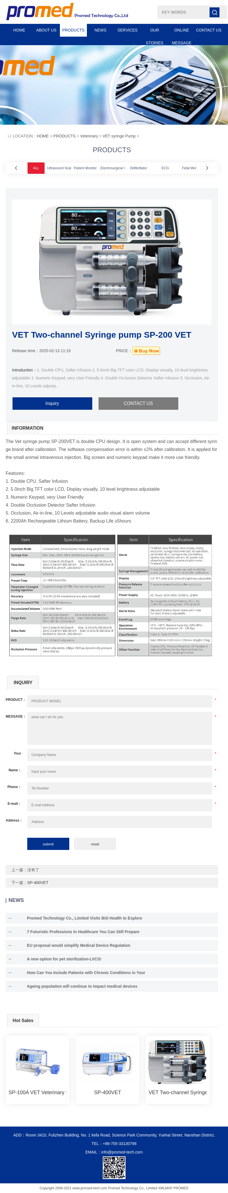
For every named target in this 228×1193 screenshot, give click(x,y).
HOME (19, 30)
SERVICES (128, 30)
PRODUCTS (73, 30)
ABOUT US (46, 30)
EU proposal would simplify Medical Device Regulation (78, 945)
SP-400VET (37, 882)
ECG (165, 168)
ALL (36, 168)
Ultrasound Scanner (62, 168)
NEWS (100, 30)
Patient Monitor (85, 168)
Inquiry (52, 403)
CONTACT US (208, 30)
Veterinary (89, 136)
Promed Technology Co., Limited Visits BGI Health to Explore (84, 918)
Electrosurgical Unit (115, 168)
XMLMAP (165, 1188)
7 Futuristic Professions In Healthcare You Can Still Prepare (83, 931)
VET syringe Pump (119, 136)
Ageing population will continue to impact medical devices (82, 986)
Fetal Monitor (192, 168)
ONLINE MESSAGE (181, 32)
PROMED (181, 1188)
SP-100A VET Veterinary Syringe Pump (37, 1092)
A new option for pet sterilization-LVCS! (64, 959)
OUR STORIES (154, 32)
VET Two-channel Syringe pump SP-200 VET (177, 1092)
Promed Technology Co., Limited (132, 1188)
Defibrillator (138, 168)
